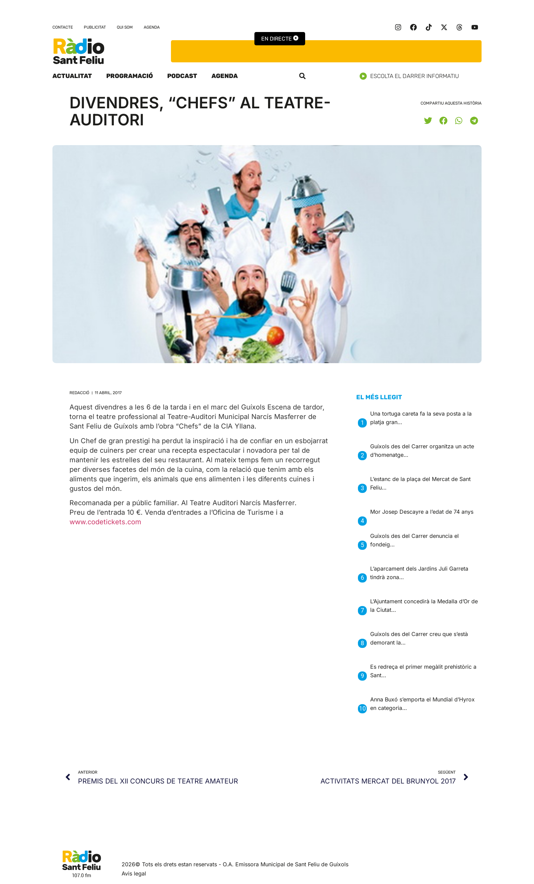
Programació (129, 76)
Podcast (182, 76)
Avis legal (134, 873)
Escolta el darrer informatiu (412, 76)
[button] (302, 76)
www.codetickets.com (105, 522)
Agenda (152, 27)
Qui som (125, 27)
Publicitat (95, 27)
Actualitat (72, 76)
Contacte (62, 27)
